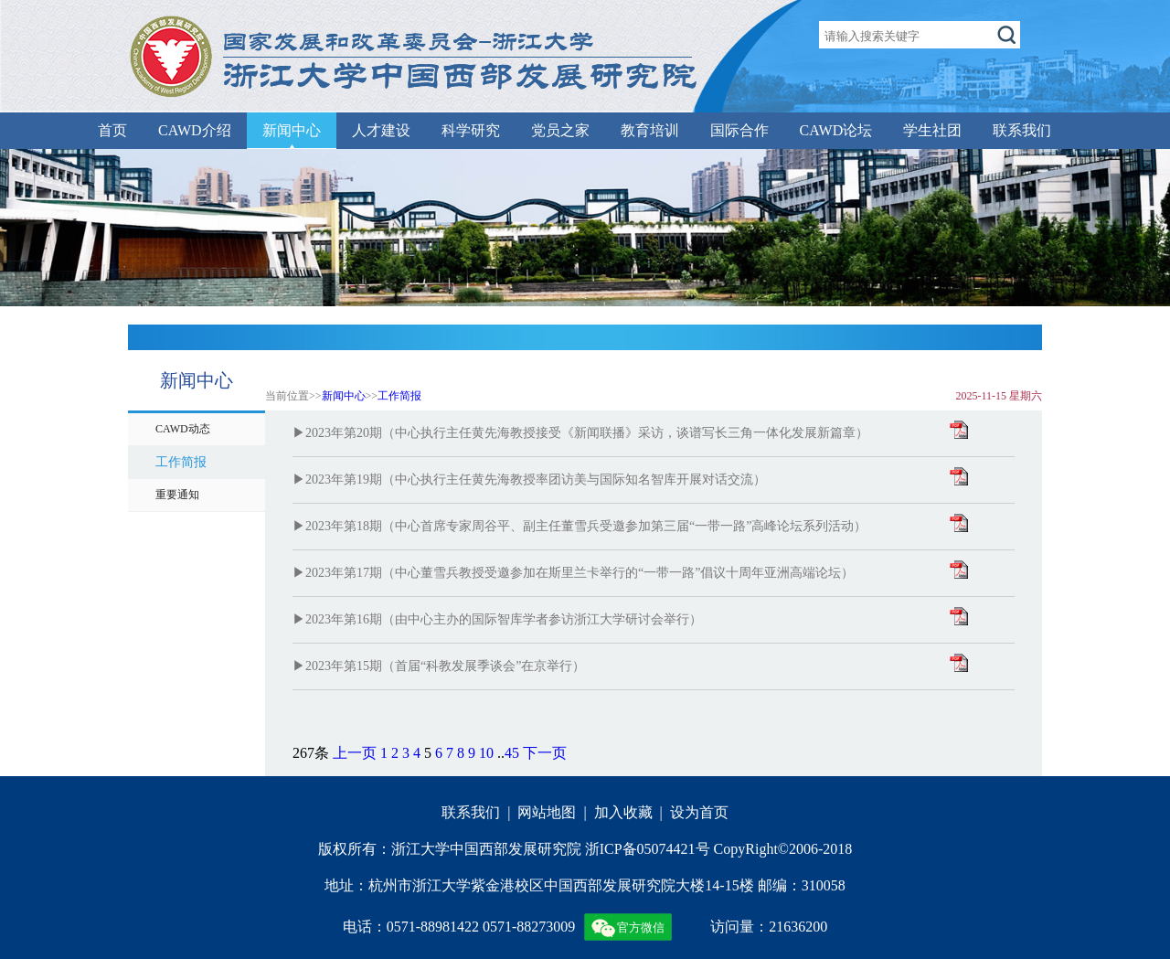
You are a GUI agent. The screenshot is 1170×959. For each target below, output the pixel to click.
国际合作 (739, 130)
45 (512, 753)
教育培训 (650, 130)
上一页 (355, 753)
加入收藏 (623, 812)
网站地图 (546, 812)
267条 (310, 753)
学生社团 (932, 130)
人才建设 (381, 130)
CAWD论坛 (836, 130)
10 (486, 753)
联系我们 (1022, 130)
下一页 (545, 753)
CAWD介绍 (194, 130)
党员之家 (560, 130)
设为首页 (699, 812)
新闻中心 (291, 130)
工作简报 (399, 395)
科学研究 (470, 130)
